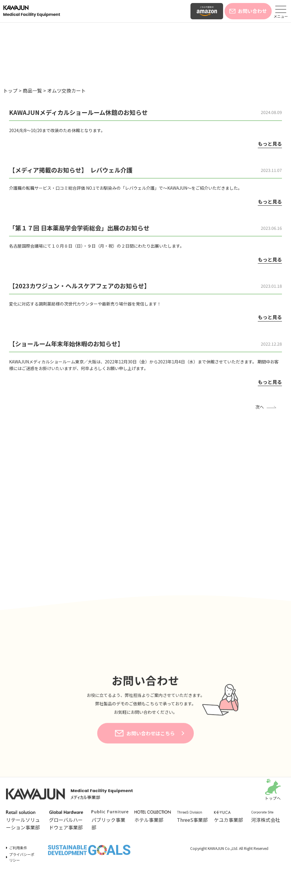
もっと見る (270, 143)
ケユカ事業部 (229, 817)
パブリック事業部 (109, 820)
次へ (259, 407)
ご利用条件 (18, 847)
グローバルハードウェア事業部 (67, 820)
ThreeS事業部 (192, 817)
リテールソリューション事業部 (24, 820)
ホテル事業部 (152, 816)
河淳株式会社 (266, 817)
